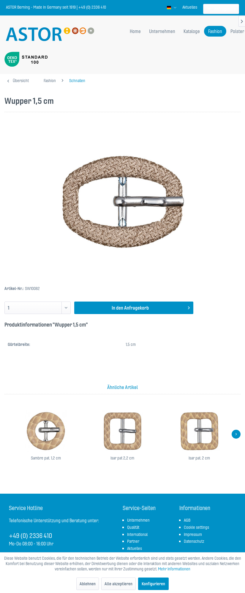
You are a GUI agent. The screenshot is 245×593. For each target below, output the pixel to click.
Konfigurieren (153, 583)
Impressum (193, 534)
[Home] (135, 31)
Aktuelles (189, 7)
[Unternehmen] (162, 31)
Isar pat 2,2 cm (122, 458)
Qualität (133, 527)
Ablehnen (88, 583)
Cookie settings (196, 527)
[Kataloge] (191, 31)
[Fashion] (215, 31)
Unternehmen (138, 520)
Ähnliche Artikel (122, 387)
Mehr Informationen (174, 569)
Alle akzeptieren (118, 583)
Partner (133, 541)
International (137, 534)
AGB (187, 520)
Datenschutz (194, 541)
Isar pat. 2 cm (199, 458)
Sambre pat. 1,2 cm (46, 458)
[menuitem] (189, 7)
